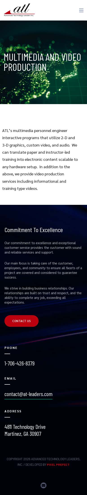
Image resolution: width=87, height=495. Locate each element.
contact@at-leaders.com (28, 393)
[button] (21, 321)
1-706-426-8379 (19, 363)
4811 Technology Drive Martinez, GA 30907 (25, 430)
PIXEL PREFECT (58, 464)
